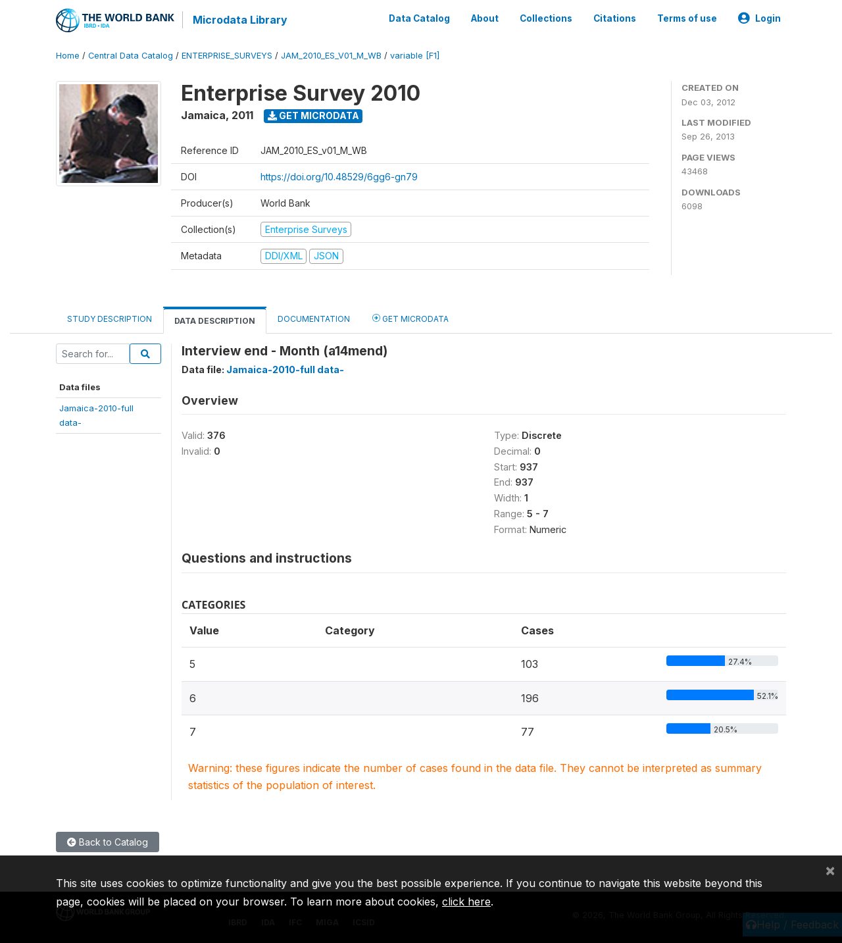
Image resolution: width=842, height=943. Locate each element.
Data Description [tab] (214, 321)
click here (466, 901)
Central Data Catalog (130, 56)
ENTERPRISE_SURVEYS (227, 56)
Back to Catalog (107, 842)
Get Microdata (313, 115)
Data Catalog (419, 18)
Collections (546, 18)
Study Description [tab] (109, 319)
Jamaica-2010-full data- (285, 369)
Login (759, 18)
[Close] (830, 870)
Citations (614, 18)
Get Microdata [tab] (410, 318)
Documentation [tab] (314, 319)
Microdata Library (240, 19)
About (485, 18)
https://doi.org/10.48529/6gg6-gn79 (339, 176)
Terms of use (687, 18)
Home (68, 56)
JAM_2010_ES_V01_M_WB (331, 56)
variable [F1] (414, 56)
